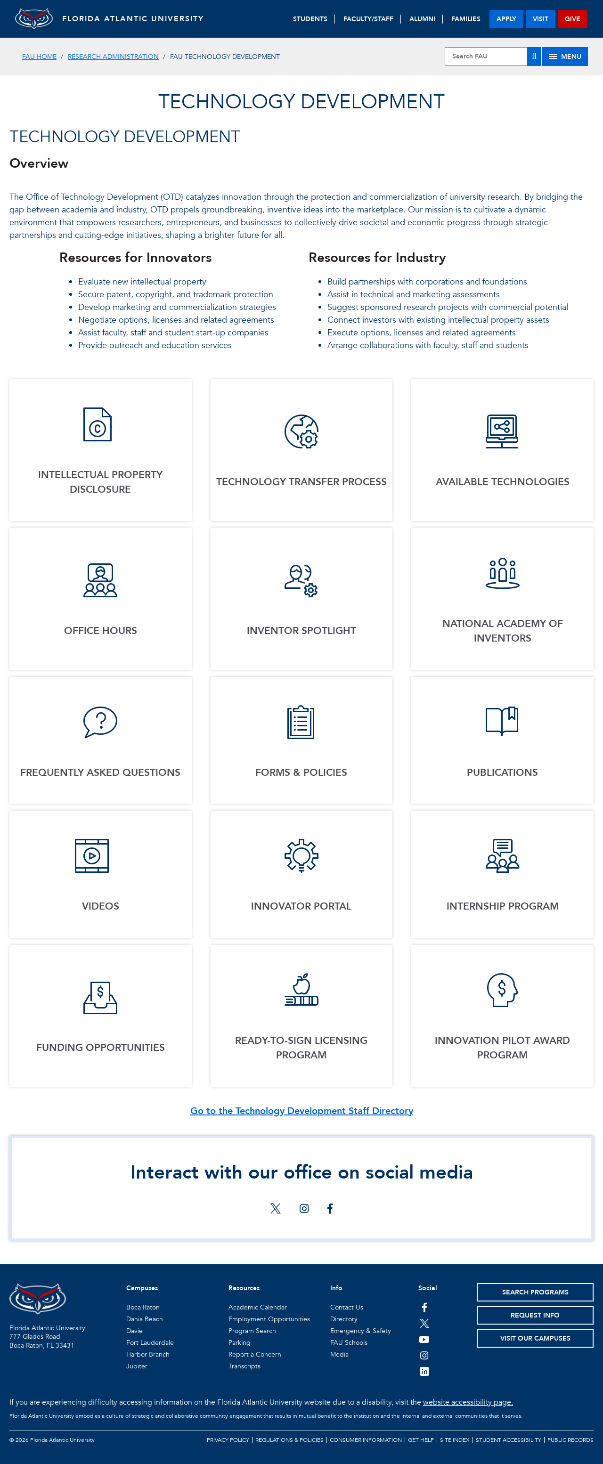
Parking (239, 1342)
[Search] (534, 56)
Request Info (535, 1315)
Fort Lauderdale (150, 1342)
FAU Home (39, 56)
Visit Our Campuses (535, 1338)
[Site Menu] (565, 56)
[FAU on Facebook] (424, 1307)
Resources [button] (244, 1288)
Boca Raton (143, 1307)
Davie (134, 1330)
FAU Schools (348, 1342)
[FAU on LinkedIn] (424, 1371)
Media (339, 1354)
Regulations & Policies (289, 1440)
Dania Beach (144, 1319)
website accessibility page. (468, 1402)
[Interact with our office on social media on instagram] (304, 1210)
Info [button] (336, 1288)
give (572, 19)
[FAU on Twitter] (424, 1323)
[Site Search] (493, 56)
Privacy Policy (228, 1440)
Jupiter (136, 1366)
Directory (344, 1319)
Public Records (570, 1440)
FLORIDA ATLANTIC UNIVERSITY (133, 19)
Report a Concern (254, 1354)
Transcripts (244, 1366)
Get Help (421, 1440)
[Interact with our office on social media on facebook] (330, 1210)
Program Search (252, 1330)
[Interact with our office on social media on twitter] (275, 1210)
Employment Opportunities (269, 1319)
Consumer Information (366, 1440)
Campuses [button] (142, 1288)
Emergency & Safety (360, 1330)
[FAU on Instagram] (424, 1355)
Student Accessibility (508, 1440)
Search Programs (535, 1292)
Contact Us (346, 1307)
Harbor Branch (148, 1354)
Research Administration (113, 56)
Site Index (455, 1440)
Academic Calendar (257, 1307)
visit (540, 19)
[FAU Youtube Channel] (424, 1339)
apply (506, 19)
